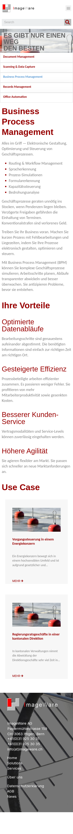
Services (14, 768)
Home (12, 758)
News (12, 796)
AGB (10, 791)
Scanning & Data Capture (19, 67)
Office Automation (15, 97)
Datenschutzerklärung (25, 786)
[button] (68, 8)
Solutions (14, 763)
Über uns (15, 777)
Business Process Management (23, 77)
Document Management (18, 57)
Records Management (17, 87)
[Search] (67, 22)
